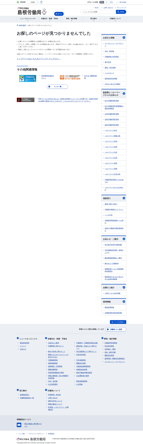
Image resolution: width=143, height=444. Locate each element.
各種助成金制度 (81, 369)
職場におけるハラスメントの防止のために (58, 355)
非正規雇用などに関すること (86, 351)
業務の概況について (55, 402)
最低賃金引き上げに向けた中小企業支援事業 (114, 278)
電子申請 (108, 62)
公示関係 (79, 384)
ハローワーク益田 (111, 163)
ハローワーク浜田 (111, 147)
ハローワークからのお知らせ (114, 189)
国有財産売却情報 (111, 79)
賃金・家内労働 (110, 351)
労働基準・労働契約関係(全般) (87, 342)
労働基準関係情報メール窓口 (114, 222)
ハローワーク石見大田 (112, 174)
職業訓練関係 (53, 369)
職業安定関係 (109, 355)
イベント (23, 345)
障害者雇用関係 (81, 380)
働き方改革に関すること (56, 351)
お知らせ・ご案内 (114, 239)
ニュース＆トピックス (29, 338)
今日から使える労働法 (112, 84)
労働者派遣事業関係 (83, 366)
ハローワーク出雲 (111, 158)
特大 (111, 2)
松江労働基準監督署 (112, 101)
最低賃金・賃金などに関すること (86, 346)
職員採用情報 (109, 308)
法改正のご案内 (53, 342)
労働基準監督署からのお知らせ (114, 181)
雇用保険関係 (53, 362)
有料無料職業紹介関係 (56, 372)
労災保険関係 (81, 359)
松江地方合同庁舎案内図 (113, 245)
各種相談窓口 (24, 393)
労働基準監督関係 (111, 342)
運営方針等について (55, 399)
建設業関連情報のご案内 (113, 258)
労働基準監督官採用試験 (113, 314)
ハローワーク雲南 (111, 169)
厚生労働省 (123, 2)
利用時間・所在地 (54, 393)
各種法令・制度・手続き (58, 338)
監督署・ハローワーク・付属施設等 (58, 407)
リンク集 (21, 432)
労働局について (54, 389)
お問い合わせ (108, 7)
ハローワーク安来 (111, 142)
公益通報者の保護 (82, 375)
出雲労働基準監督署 (112, 114)
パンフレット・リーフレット (114, 45)
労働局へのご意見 (116, 330)
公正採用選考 (53, 384)
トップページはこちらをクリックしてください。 (39, 59)
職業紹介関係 (81, 362)
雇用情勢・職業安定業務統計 (115, 358)
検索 (122, 12)
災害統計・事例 (110, 348)
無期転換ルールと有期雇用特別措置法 (114, 271)
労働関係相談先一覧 (27, 396)
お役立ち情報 (114, 37)
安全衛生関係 (81, 354)
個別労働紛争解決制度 (84, 372)
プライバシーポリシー (36, 432)
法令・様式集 (109, 51)
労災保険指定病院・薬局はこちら (114, 252)
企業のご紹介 (114, 288)
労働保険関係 (53, 359)
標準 (101, 2)
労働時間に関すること (56, 345)
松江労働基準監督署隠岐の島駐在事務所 (114, 108)
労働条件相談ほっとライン (114, 210)
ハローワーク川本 (111, 153)
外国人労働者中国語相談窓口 (114, 230)
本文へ (97, 7)
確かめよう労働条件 (112, 264)
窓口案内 (23, 389)
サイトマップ (121, 7)
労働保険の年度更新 (112, 57)
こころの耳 (109, 215)
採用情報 (114, 302)
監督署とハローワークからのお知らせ (114, 94)
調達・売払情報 (110, 68)
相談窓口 (114, 198)
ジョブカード (109, 73)
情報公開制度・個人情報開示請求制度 (58, 376)
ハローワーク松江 (111, 131)
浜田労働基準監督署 (112, 120)
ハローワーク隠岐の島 (112, 136)
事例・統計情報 (111, 338)
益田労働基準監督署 (112, 125)
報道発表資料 (24, 342)
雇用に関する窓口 (111, 204)
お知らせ (23, 348)
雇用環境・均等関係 (55, 366)
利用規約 (51, 432)
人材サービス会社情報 (112, 294)
